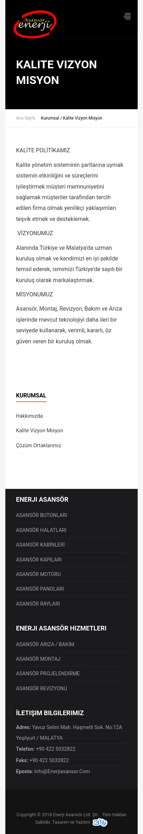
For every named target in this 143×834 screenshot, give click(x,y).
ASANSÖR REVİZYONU (41, 688)
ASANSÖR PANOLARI (40, 589)
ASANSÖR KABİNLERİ (40, 545)
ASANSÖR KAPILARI (39, 560)
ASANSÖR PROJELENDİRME (48, 673)
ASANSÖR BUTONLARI (41, 515)
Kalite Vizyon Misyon (39, 431)
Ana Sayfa (25, 118)
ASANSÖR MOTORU (38, 574)
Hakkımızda (29, 416)
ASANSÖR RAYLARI (38, 604)
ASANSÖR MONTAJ (38, 659)
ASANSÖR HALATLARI (41, 530)
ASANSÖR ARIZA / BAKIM (45, 644)
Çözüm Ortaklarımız (38, 446)
